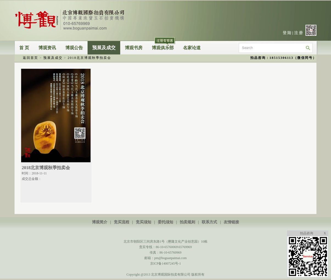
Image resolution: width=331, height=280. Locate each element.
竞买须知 (143, 222)
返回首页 (30, 58)
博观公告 (74, 47)
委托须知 (165, 222)
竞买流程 (121, 222)
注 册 (298, 33)
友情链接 (231, 222)
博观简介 (99, 222)
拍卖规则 (187, 222)
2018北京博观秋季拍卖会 (89, 58)
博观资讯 (47, 47)
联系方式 (209, 222)
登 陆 (287, 33)
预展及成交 (104, 47)
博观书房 (133, 47)
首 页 (24, 47)
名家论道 (192, 47)
